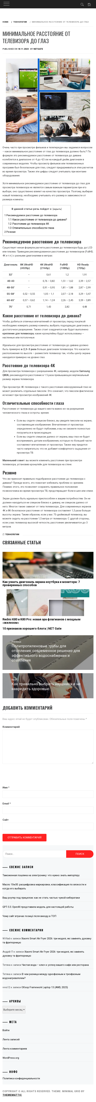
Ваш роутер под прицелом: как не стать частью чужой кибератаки (41, 897)
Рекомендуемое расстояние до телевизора (30, 215)
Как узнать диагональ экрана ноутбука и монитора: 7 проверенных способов (41, 583)
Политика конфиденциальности (21, 1078)
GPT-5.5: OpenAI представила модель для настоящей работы (38, 906)
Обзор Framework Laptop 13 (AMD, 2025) (45, 987)
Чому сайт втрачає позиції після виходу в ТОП (29, 916)
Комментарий (11, 726)
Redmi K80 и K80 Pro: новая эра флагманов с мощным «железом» (42, 621)
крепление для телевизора (18, 333)
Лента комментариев (15, 1048)
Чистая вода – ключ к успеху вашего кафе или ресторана (55, 964)
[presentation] (28, 775)
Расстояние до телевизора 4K (28, 223)
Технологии (12, 534)
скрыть (57, 209)
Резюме (10, 231)
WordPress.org (11, 1057)
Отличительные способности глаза (31, 228)
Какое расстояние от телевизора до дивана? (37, 219)
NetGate (38, 49)
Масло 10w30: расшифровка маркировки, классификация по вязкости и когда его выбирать (44, 886)
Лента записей (11, 1039)
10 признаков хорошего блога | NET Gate (32, 628)
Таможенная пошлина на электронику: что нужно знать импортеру (41, 875)
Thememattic (12, 1095)
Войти (6, 1030)
